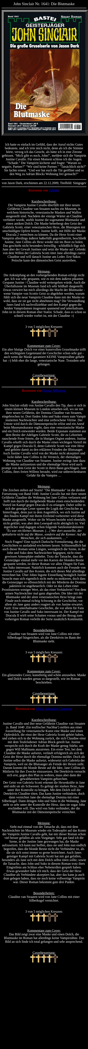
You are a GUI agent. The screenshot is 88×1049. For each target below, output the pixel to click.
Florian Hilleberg (53, 390)
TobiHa (54, 190)
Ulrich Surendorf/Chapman (54, 709)
